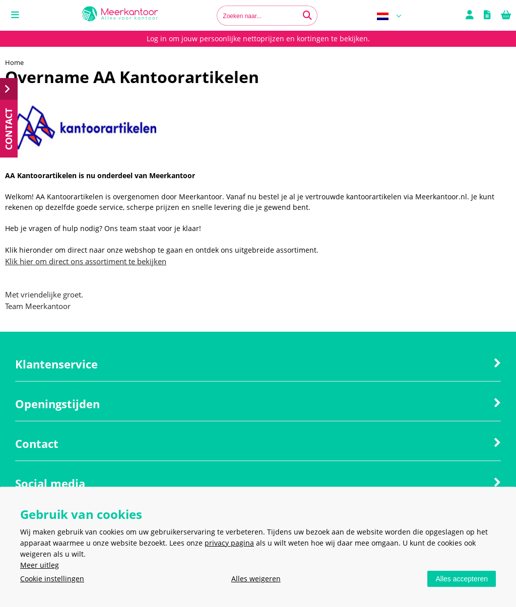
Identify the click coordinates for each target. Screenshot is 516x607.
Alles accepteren (461, 579)
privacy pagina (229, 543)
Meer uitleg (39, 565)
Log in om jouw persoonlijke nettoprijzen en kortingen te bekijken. (258, 38)
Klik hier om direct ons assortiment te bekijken (85, 261)
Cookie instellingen (52, 578)
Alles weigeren (256, 578)
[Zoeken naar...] (307, 16)
